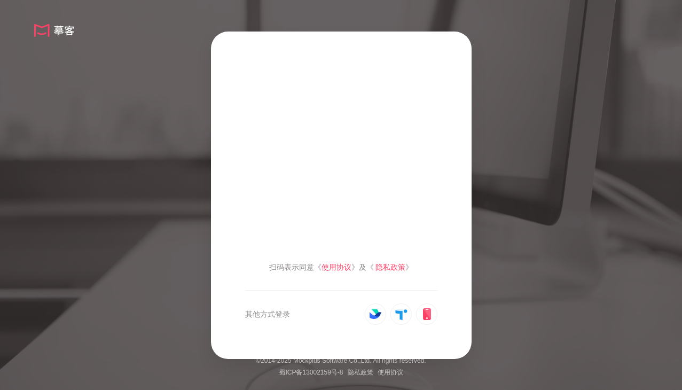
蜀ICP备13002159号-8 (311, 372)
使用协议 (390, 372)
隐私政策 (360, 372)
